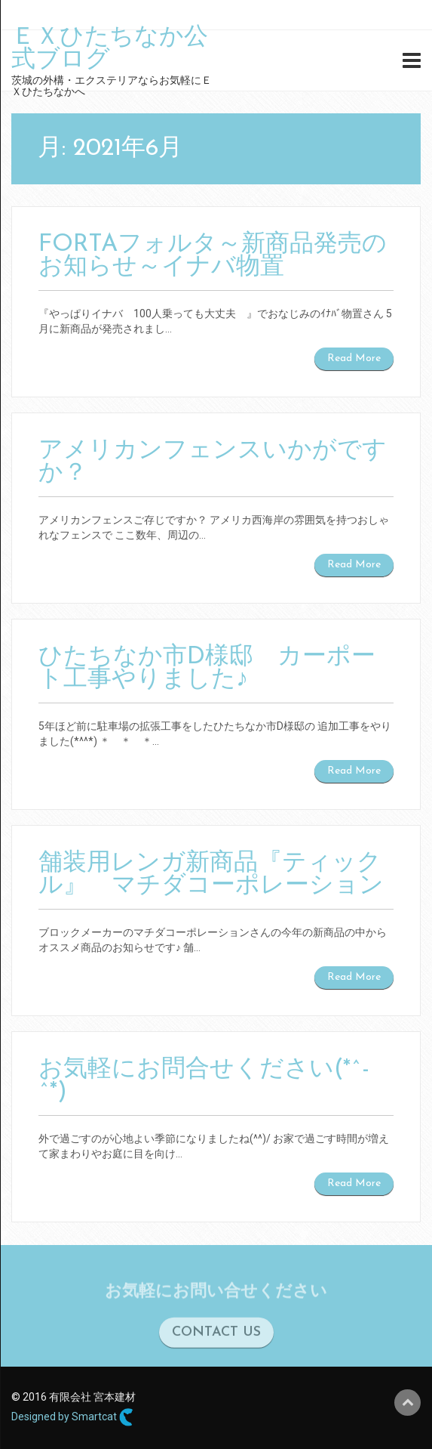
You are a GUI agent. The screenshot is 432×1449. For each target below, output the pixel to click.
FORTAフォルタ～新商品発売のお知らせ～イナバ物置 (212, 256)
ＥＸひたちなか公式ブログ (109, 49)
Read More (354, 358)
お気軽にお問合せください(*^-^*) (203, 1081)
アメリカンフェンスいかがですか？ (212, 462)
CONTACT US (216, 1335)
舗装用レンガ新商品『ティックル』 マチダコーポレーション (211, 874)
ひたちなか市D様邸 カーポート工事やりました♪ (206, 668)
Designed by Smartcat (72, 1417)
